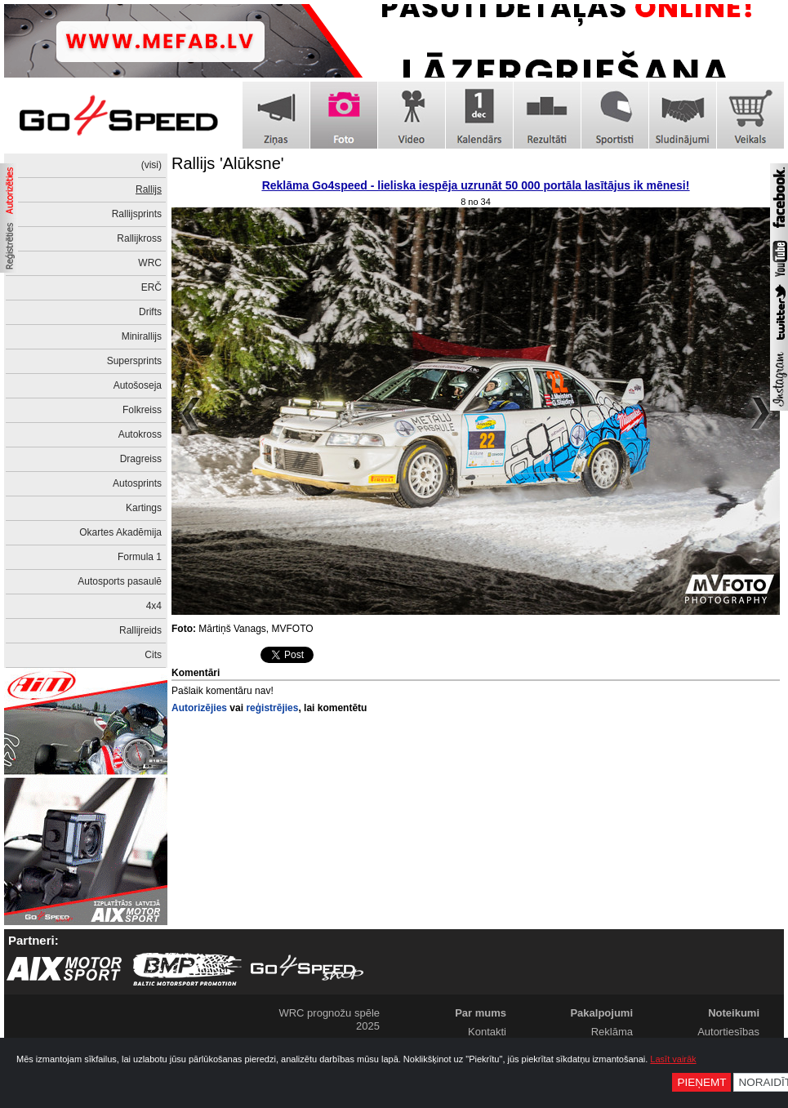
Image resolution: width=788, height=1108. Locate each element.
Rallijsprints (137, 214)
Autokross (140, 434)
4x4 (154, 606)
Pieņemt (701, 1082)
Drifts (150, 312)
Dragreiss (141, 459)
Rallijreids (140, 630)
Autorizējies (199, 708)
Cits (153, 655)
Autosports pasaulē (120, 581)
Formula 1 (140, 557)
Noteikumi (733, 1013)
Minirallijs (142, 336)
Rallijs (149, 189)
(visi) (151, 165)
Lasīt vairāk (673, 1059)
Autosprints (137, 483)
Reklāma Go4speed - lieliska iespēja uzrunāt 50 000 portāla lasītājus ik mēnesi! (476, 185)
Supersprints (134, 361)
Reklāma (612, 1032)
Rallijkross (139, 238)
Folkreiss (142, 410)
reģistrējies (272, 708)
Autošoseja (138, 385)
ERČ (151, 287)
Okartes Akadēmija (120, 532)
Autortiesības (728, 1032)
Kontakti (487, 1032)
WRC (150, 263)
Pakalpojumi (601, 1013)
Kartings (144, 508)
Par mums (480, 1013)
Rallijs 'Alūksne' (227, 163)
